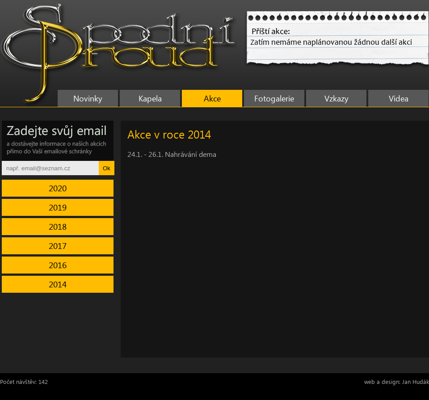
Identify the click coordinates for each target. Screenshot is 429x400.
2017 (58, 245)
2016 (58, 264)
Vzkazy (336, 98)
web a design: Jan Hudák (396, 381)
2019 (58, 207)
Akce (212, 98)
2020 (58, 188)
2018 (58, 226)
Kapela (150, 98)
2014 (58, 284)
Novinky (87, 98)
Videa (398, 98)
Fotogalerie (274, 98)
